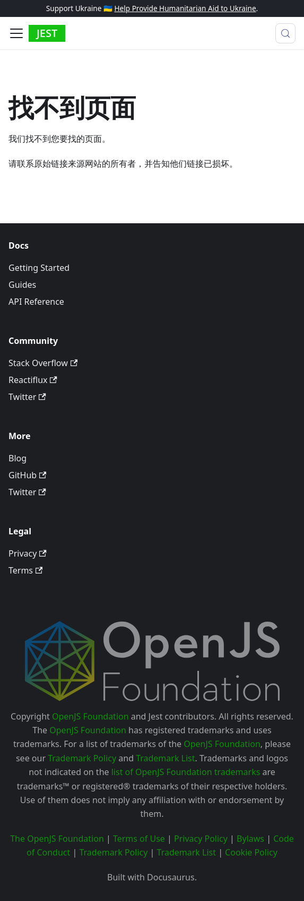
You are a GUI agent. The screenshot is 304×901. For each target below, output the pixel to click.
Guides (22, 284)
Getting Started (39, 268)
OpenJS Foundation (90, 716)
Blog (17, 458)
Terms (25, 570)
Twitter (27, 397)
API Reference (36, 301)
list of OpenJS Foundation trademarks (185, 772)
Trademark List (165, 758)
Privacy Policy (201, 838)
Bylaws (250, 838)
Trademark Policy (82, 758)
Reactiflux (32, 380)
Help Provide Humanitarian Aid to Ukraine (185, 8)
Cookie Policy (251, 852)
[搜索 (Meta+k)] (285, 33)
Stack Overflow (42, 363)
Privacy (27, 553)
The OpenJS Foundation (57, 838)
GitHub (27, 475)
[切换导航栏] (16, 33)
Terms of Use (139, 838)
